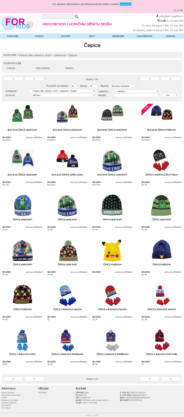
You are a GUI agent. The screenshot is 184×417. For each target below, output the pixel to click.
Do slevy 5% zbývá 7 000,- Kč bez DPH (162, 25)
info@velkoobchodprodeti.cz (95, 400)
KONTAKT (170, 36)
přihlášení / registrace (169, 15)
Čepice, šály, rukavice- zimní (35, 55)
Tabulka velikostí (9, 402)
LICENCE (39, 36)
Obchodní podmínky (11, 395)
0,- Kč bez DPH (175, 20)
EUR (181, 10)
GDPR (4, 397)
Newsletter (6, 405)
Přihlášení (42, 392)
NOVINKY (65, 36)
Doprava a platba (10, 400)
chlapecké (59, 55)
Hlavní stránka (8, 392)
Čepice (72, 55)
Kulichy (69, 67)
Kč (174, 10)
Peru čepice (43, 67)
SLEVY (92, 36)
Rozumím (125, 4)
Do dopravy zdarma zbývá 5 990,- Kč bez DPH (158, 30)
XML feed (6, 407)
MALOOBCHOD (144, 36)
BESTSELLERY (118, 36)
